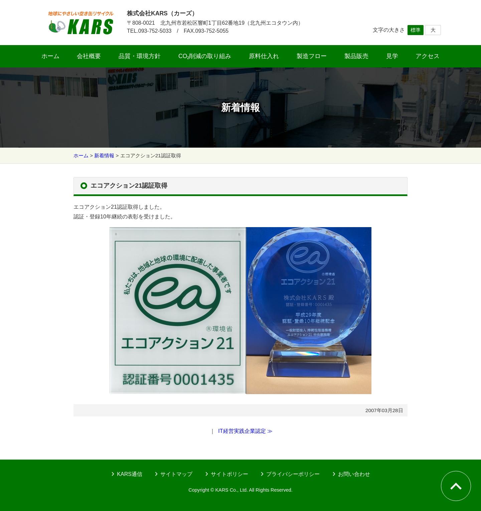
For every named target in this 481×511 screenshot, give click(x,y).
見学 (392, 56)
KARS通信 (129, 474)
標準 (416, 30)
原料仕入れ (264, 56)
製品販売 (356, 56)
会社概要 (89, 56)
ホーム (50, 56)
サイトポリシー (229, 474)
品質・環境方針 (140, 56)
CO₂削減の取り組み (204, 56)
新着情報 (104, 155)
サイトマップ (176, 474)
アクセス (428, 56)
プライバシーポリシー (293, 474)
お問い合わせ (354, 474)
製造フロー (312, 56)
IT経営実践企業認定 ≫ (245, 431)
